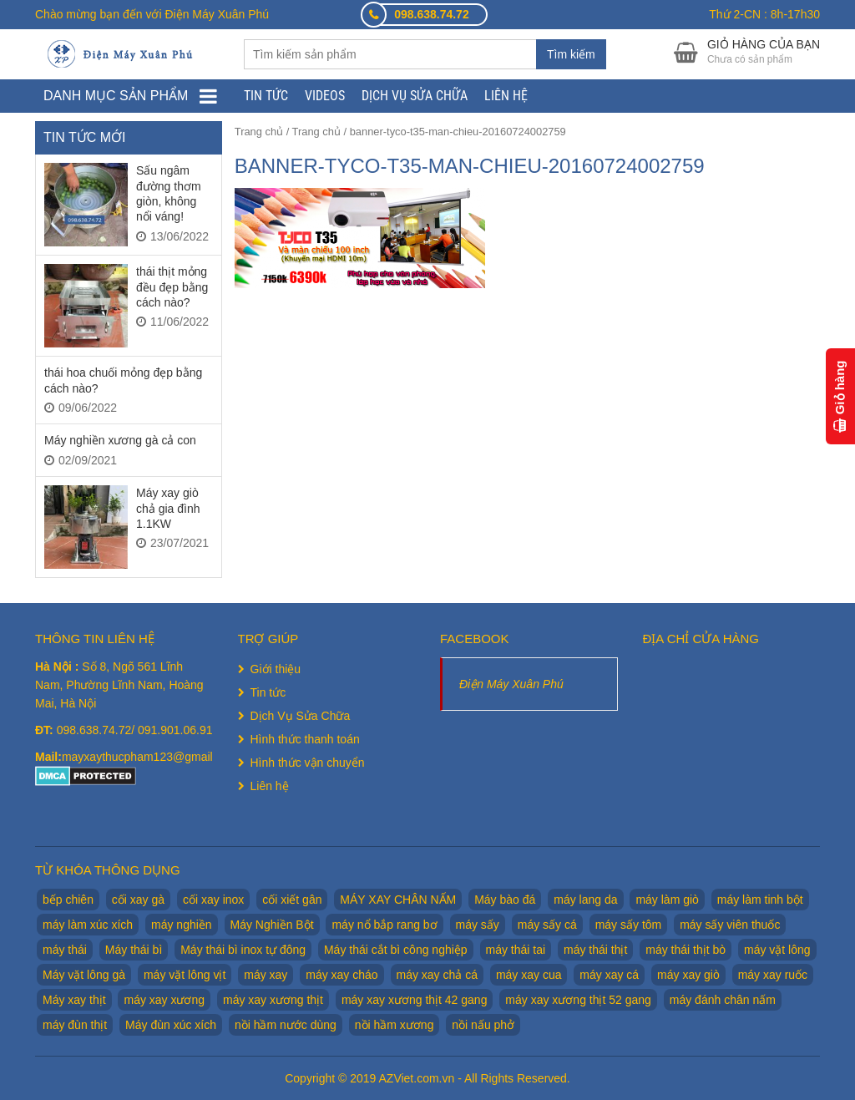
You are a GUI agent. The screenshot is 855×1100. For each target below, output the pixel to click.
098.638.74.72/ (97, 730)
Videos (325, 96)
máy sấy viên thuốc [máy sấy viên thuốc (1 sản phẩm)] (730, 924)
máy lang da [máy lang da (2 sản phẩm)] (585, 899)
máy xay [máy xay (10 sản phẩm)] (265, 974)
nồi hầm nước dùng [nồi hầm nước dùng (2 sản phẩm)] (285, 1025)
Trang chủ (259, 131)
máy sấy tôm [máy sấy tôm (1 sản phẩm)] (628, 924)
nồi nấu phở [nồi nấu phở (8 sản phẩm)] (483, 1025)
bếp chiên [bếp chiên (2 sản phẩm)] (68, 899)
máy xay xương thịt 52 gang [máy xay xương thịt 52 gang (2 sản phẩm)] (578, 999)
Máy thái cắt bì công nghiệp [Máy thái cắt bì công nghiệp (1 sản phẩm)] (396, 949)
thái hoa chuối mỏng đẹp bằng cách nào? (123, 380)
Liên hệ (506, 96)
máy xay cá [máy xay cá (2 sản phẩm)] (609, 974)
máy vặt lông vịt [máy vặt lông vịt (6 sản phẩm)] (184, 974)
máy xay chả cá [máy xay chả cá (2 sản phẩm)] (437, 974)
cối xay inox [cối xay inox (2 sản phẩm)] (213, 899)
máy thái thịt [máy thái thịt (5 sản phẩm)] (595, 949)
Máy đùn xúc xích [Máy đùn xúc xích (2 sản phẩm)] (170, 1025)
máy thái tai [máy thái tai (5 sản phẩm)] (516, 949)
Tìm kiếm (571, 54)
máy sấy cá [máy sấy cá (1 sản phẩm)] (547, 924)
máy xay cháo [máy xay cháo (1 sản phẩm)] (341, 974)
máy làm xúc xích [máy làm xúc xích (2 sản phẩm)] (88, 924)
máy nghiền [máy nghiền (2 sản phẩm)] (181, 924)
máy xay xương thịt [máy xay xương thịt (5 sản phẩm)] (273, 999)
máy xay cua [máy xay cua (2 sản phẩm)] (529, 974)
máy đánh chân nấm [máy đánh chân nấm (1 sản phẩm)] (723, 999)
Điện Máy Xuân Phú (511, 684)
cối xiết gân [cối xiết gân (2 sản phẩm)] (291, 899)
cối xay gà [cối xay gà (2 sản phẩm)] (138, 899)
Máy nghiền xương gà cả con (120, 440)
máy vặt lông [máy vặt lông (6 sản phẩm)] (777, 949)
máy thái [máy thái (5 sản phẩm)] (65, 949)
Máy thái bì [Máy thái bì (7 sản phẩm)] (133, 949)
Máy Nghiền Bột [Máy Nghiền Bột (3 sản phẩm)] (272, 924)
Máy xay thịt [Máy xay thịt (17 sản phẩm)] (74, 999)
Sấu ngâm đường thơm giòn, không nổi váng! (168, 193)
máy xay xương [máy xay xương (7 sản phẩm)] (164, 999)
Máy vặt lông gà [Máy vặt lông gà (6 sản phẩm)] (84, 974)
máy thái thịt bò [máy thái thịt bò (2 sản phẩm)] (685, 949)
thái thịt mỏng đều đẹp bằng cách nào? (172, 287)
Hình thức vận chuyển (307, 762)
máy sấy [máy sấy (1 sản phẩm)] (477, 924)
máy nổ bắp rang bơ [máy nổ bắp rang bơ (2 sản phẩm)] (384, 924)
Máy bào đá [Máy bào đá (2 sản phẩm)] (504, 899)
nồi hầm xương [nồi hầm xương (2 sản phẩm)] (394, 1025)
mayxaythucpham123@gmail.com (150, 756)
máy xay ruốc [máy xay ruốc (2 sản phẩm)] (772, 974)
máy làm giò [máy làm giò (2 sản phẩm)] (666, 899)
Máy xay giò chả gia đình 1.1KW (168, 508)
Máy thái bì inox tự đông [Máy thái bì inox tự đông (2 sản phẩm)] (243, 949)
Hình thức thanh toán (305, 739)
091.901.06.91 (175, 730)
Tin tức (266, 96)
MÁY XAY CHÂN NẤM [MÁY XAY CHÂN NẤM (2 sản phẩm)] (398, 899)
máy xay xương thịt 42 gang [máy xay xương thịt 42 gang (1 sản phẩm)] (414, 999)
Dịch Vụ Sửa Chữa (415, 96)
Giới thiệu (275, 669)
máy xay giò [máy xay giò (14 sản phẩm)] (688, 974)
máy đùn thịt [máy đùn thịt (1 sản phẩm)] (75, 1025)
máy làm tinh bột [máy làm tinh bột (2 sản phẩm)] (760, 899)
